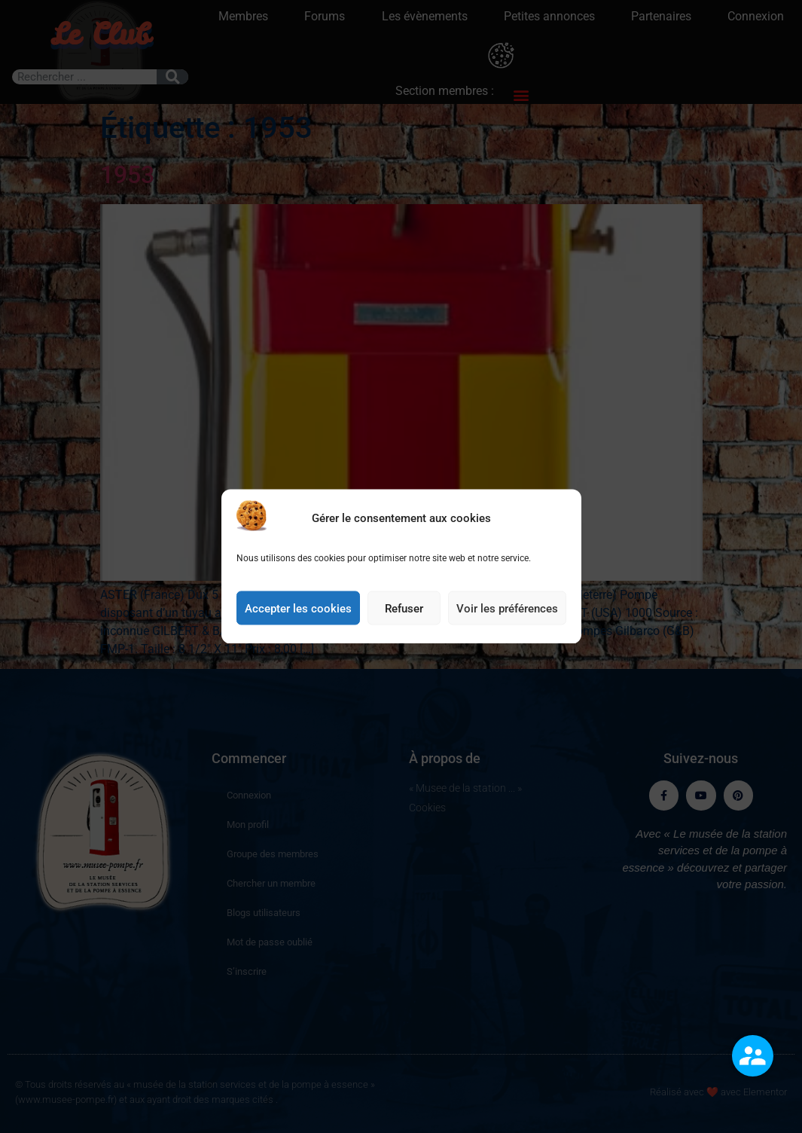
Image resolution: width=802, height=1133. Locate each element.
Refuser (404, 611)
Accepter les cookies (298, 611)
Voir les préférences (507, 611)
